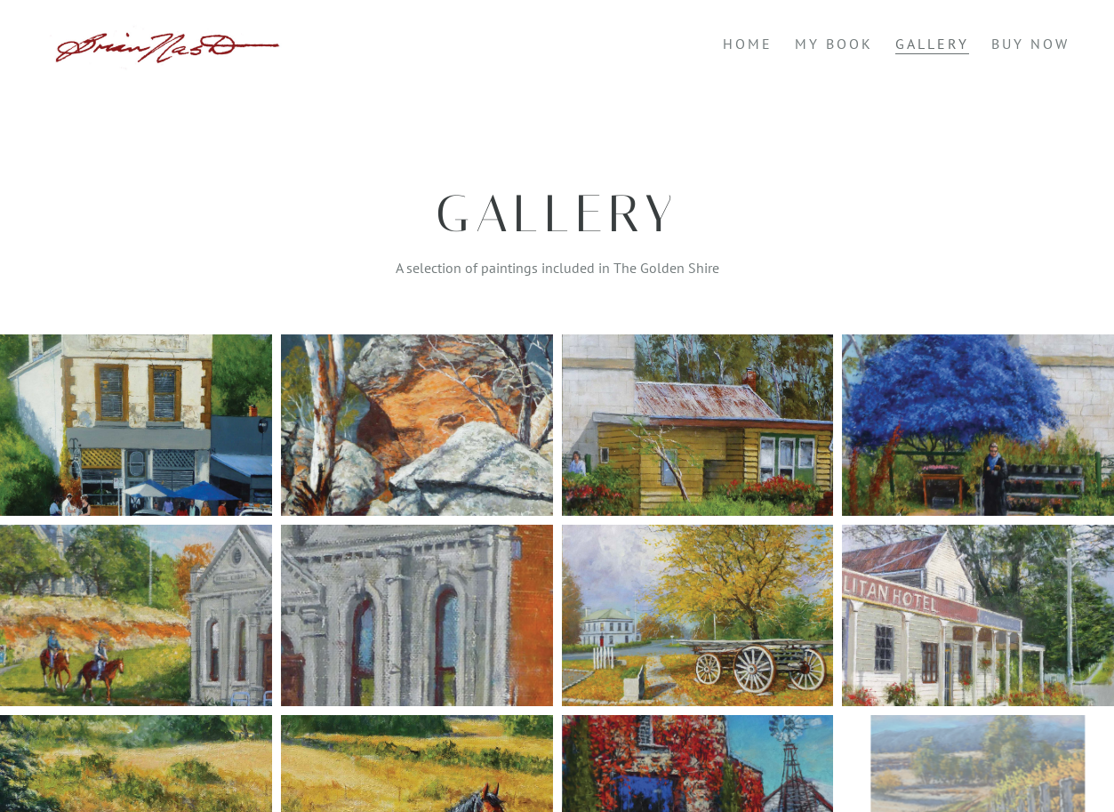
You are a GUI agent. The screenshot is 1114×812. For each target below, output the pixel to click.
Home (748, 43)
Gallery (932, 43)
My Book (834, 43)
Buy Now (1030, 43)
